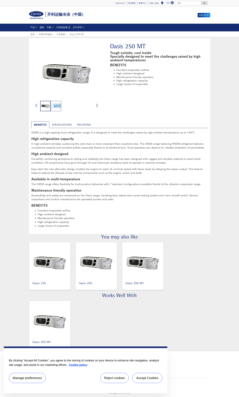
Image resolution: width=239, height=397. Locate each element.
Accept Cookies (147, 378)
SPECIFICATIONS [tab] (62, 124)
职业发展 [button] (131, 3)
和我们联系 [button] (204, 15)
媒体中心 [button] (142, 3)
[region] (85, 369)
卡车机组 (60, 34)
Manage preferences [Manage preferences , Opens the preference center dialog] (27, 378)
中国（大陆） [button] (157, 3)
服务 (42, 27)
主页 (32, 34)
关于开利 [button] (77, 27)
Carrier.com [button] (120, 3)
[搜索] (188, 3)
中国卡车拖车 (45, 34)
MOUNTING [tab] (84, 124)
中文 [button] (170, 3)
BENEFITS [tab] (40, 124)
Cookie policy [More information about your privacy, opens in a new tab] (78, 364)
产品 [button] (32, 27)
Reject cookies (114, 378)
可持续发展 (64, 28)
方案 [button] (49, 27)
